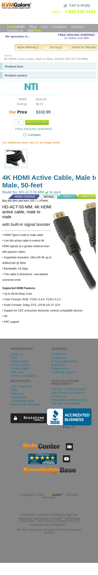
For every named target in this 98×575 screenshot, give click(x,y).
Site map (17, 372)
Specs (67, 196)
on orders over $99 (76, 38)
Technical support (63, 372)
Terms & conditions (24, 375)
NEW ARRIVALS (28, 47)
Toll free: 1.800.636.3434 (68, 389)
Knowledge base (22, 401)
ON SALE (56, 47)
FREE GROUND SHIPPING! (76, 35)
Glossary (77, 26)
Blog (33, 26)
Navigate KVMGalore (25, 404)
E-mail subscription (64, 361)
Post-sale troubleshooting (69, 400)
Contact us (15, 30)
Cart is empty (79, 5)
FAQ (44, 26)
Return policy (20, 368)
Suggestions (59, 368)
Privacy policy (20, 365)
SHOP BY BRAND (84, 47)
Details (47, 196)
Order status (19, 361)
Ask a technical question (68, 392)
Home (8, 55)
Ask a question (21, 386)
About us (17, 354)
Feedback (59, 26)
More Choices (21, 196)
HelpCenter (19, 397)
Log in (56, 11)
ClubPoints (58, 354)
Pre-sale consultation (66, 403)
